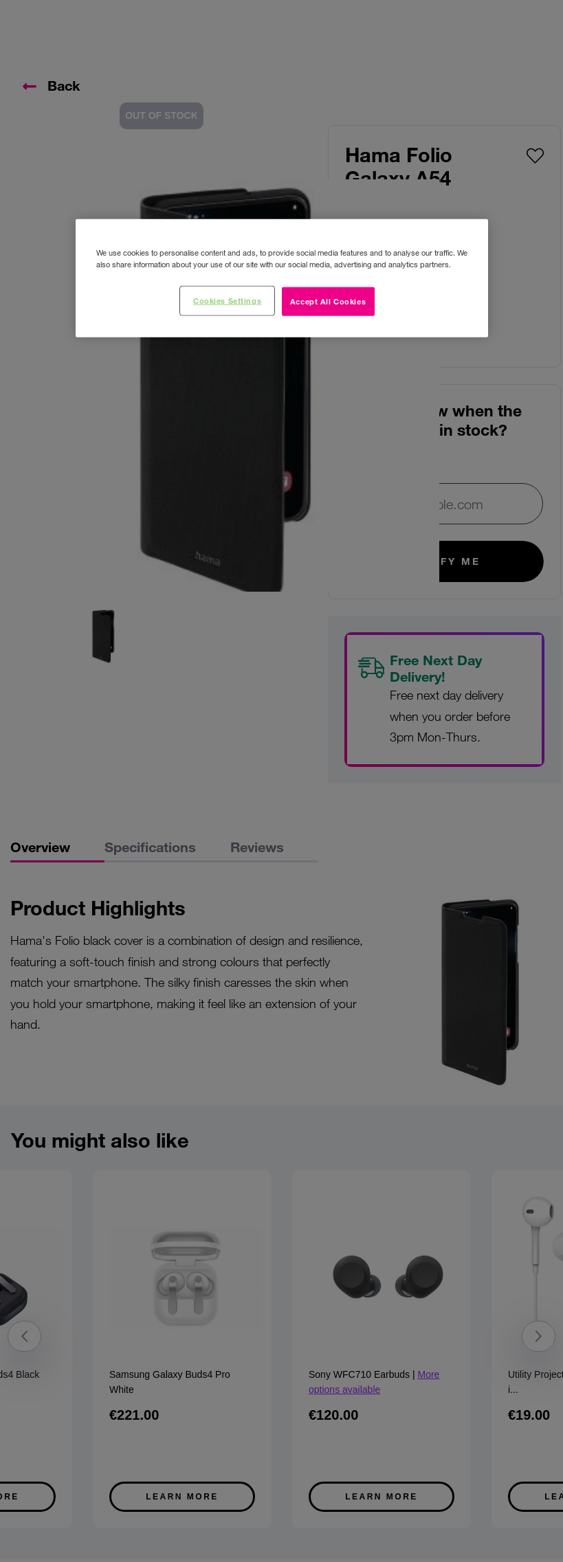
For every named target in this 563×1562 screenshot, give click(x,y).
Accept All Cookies (328, 301)
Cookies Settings (227, 300)
